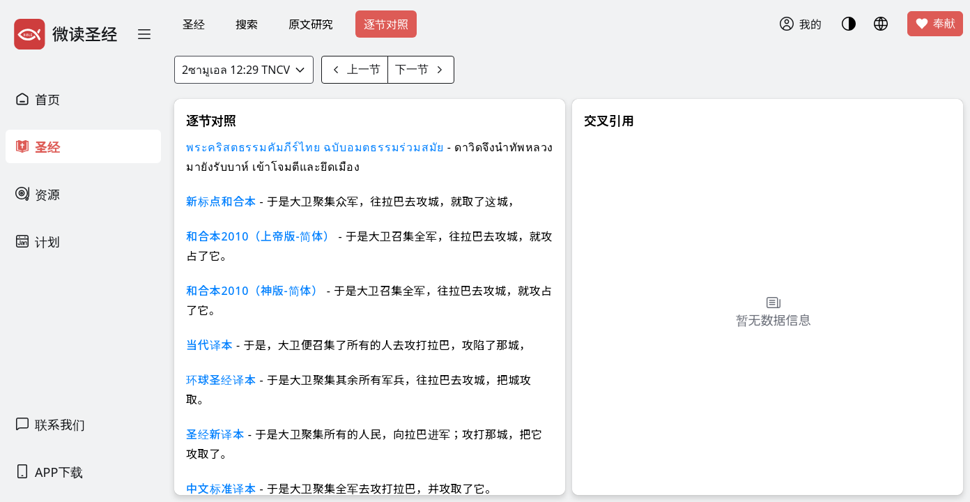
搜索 (247, 24)
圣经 (194, 24)
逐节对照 (386, 24)
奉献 (935, 24)
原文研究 (310, 24)
